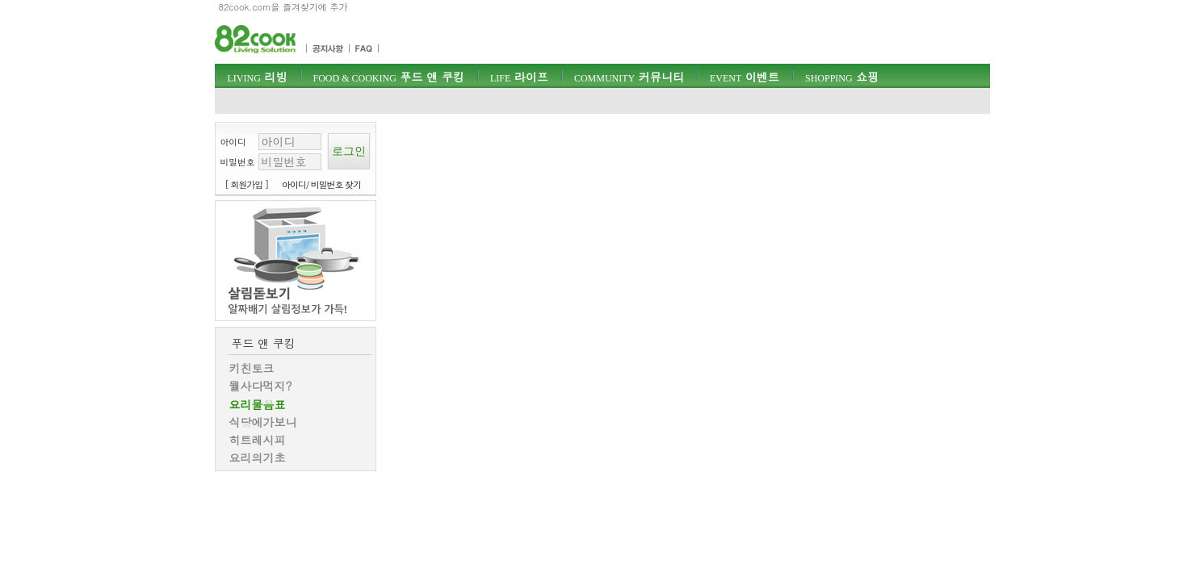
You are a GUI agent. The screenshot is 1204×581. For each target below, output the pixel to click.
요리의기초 (257, 457)
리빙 (257, 77)
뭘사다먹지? (260, 386)
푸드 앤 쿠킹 (388, 77)
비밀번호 (237, 162)
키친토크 (252, 368)
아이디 (233, 142)
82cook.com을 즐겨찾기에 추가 (283, 7)
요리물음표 (257, 404)
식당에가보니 (263, 422)
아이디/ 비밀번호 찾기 (321, 184)
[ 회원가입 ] (247, 184)
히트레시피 (257, 440)
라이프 (519, 77)
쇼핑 (842, 77)
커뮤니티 (629, 77)
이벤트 (744, 77)
